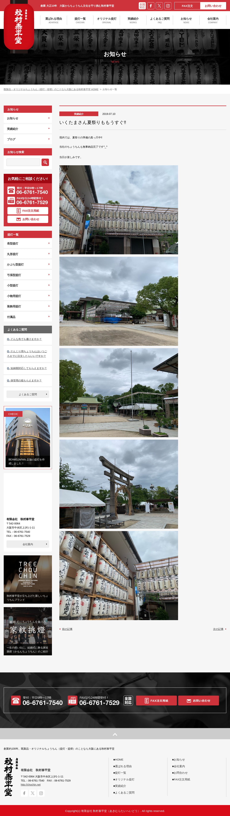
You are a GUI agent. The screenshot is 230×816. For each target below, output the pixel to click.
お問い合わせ (213, 5)
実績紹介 (133, 20)
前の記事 (67, 629)
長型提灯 (12, 243)
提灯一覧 (80, 20)
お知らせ (186, 20)
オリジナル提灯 (106, 20)
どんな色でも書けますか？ (24, 339)
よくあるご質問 (160, 20)
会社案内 (213, 20)
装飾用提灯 (14, 306)
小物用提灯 (14, 296)
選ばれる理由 (53, 20)
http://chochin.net (31, 784)
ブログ (11, 139)
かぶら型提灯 (15, 264)
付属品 (11, 316)
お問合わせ (181, 772)
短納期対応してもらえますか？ (27, 368)
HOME (119, 759)
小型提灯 (12, 285)
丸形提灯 (12, 254)
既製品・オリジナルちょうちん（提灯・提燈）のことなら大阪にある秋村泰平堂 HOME (51, 89)
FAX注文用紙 (28, 211)
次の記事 (218, 629)
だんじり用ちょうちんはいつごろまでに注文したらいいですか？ (27, 353)
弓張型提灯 (14, 275)
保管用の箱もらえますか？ (24, 380)
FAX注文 (187, 5)
